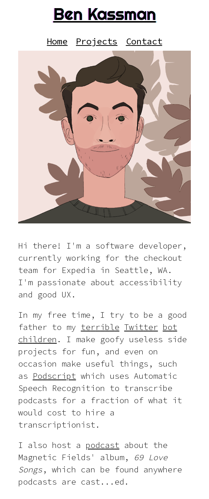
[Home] (57, 41)
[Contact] (144, 41)
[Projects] (97, 41)
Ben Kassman (104, 14)
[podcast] (102, 445)
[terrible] (100, 327)
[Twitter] (141, 327)
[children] (37, 339)
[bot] (170, 327)
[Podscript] (54, 376)
